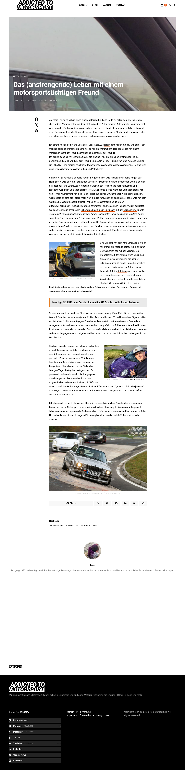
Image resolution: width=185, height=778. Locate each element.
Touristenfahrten (90, 526)
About (107, 5)
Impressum (72, 715)
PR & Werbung (83, 712)
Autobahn (122, 271)
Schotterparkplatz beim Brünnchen (98, 210)
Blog (81, 5)
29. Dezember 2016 (28, 101)
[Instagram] (35, 732)
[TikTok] (35, 737)
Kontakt (121, 5)
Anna (15, 101)
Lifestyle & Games (20, 76)
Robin (107, 144)
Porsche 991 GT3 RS (136, 379)
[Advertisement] (92, 616)
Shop (95, 5)
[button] (175, 5)
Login (106, 715)
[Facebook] (35, 720)
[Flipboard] (35, 760)
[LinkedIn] (35, 749)
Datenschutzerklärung (91, 715)
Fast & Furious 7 (63, 394)
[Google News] (35, 755)
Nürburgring (72, 526)
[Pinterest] (35, 726)
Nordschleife (130, 210)
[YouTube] (35, 743)
